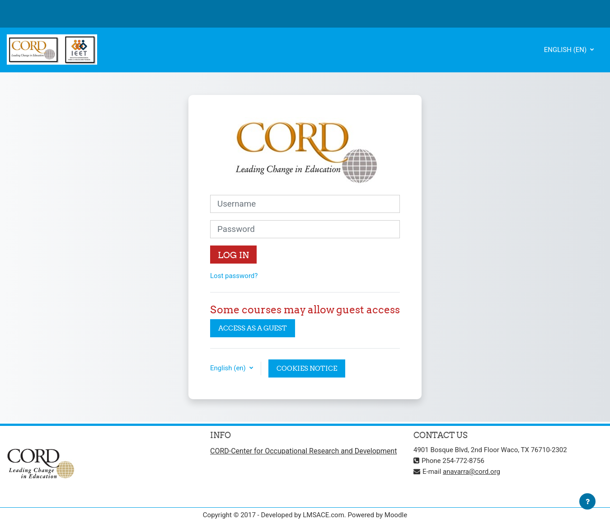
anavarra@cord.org (471, 471)
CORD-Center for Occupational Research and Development (303, 451)
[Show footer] (587, 501)
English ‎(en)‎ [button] (229, 368)
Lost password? (234, 276)
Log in (233, 255)
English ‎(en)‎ (566, 50)
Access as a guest (252, 328)
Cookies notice (307, 368)
